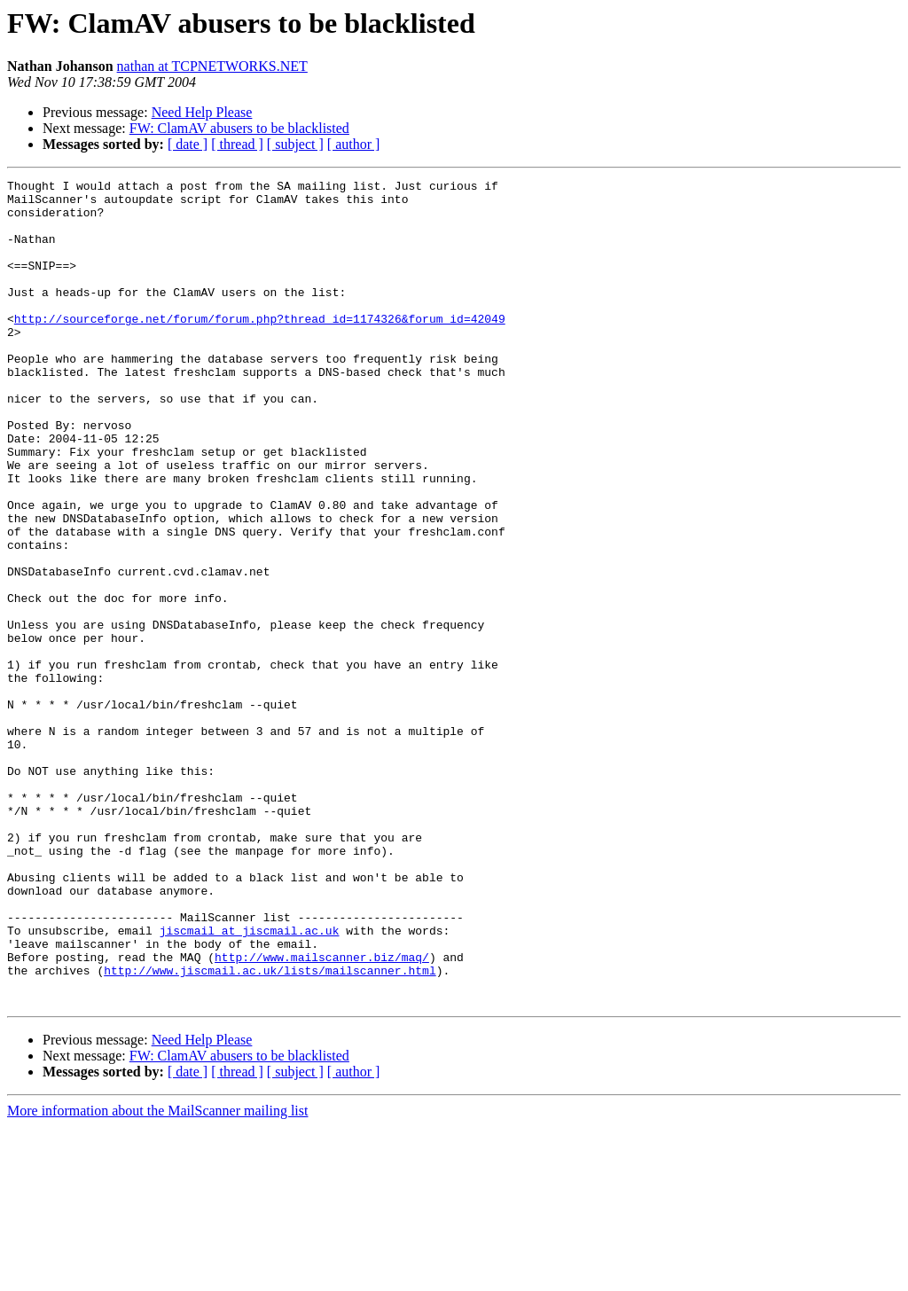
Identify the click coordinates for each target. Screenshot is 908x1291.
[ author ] (353, 144)
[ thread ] (237, 144)
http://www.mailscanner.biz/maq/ (322, 1114)
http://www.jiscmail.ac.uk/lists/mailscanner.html (269, 1130)
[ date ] (187, 144)
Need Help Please (202, 112)
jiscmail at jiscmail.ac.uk (250, 1082)
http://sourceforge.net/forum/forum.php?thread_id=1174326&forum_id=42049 (259, 348)
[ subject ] (295, 144)
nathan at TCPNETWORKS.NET (212, 66)
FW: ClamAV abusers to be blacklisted (239, 128)
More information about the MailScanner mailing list (157, 1275)
